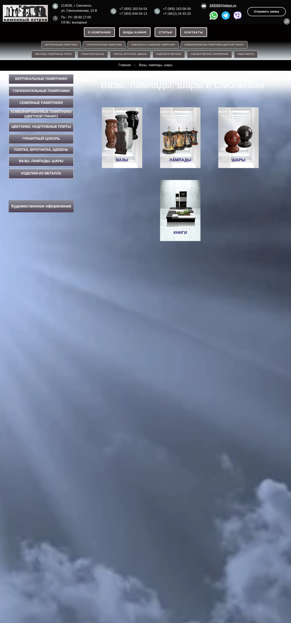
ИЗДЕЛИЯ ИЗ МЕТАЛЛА (168, 55)
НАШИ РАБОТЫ (246, 55)
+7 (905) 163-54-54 (133, 9)
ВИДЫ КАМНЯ (134, 32)
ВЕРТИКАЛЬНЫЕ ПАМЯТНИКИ (61, 45)
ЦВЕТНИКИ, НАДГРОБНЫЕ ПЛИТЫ (53, 55)
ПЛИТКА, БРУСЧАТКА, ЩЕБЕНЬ (130, 55)
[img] (25, 13)
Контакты (194, 32)
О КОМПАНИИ (99, 32)
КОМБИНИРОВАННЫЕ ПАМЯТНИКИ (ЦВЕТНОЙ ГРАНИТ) (214, 45)
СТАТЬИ (165, 32)
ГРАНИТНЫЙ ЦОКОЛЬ (92, 55)
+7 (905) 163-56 (174, 9)
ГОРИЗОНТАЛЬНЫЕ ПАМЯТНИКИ (104, 45)
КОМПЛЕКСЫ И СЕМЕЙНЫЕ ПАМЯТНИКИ (153, 45)
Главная (125, 65)
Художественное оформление (210, 55)
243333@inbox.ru (223, 5)
